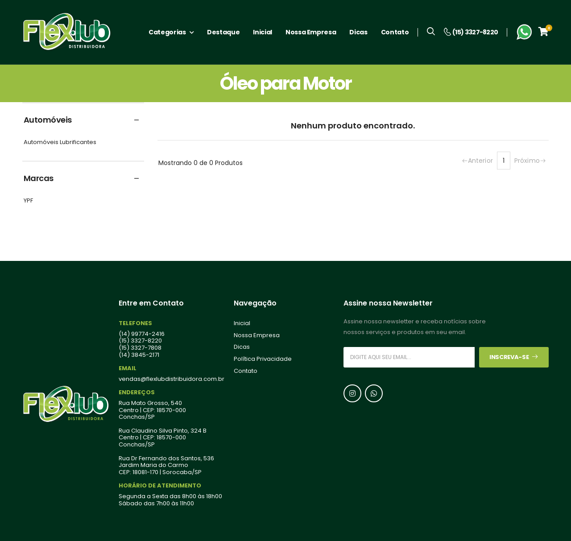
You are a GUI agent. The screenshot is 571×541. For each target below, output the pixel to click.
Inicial (262, 32)
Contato (395, 32)
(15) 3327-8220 (140, 341)
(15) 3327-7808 (140, 347)
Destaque (223, 32)
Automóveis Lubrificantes (60, 142)
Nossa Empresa (311, 32)
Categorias (167, 32)
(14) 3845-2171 (139, 355)
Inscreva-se (513, 357)
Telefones (135, 323)
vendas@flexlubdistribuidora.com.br (171, 379)
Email (128, 368)
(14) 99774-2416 (142, 334)
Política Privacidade (263, 359)
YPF (28, 201)
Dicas (358, 32)
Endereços (137, 392)
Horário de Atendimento (160, 485)
